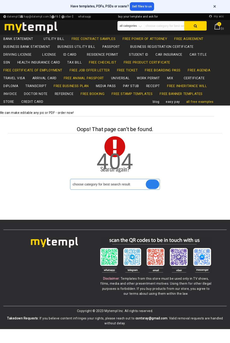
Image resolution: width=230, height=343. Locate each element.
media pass (106, 93)
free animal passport (84, 85)
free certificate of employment (32, 77)
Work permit (148, 85)
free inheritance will (187, 93)
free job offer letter (90, 77)
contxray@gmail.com (151, 332)
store (8, 109)
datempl (12, 16)
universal (120, 85)
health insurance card (38, 70)
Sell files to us (146, 6)
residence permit (105, 62)
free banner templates (181, 101)
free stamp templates (132, 101)
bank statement (20, 46)
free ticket (127, 77)
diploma (10, 93)
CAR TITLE (198, 62)
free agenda (199, 77)
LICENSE (49, 62)
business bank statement (26, 54)
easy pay (173, 109)
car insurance (168, 62)
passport (113, 54)
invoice (10, 101)
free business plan (71, 93)
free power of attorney (145, 46)
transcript (35, 93)
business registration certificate (162, 54)
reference (64, 101)
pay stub (131, 93)
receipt (153, 93)
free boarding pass (163, 77)
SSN (6, 70)
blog (156, 109)
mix (172, 85)
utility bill (54, 46)
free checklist (102, 70)
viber (68, 16)
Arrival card (44, 85)
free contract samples (94, 46)
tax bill (74, 70)
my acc (219, 15)
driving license (19, 62)
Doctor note (36, 101)
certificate (194, 85)
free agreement (188, 46)
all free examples (200, 109)
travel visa (14, 85)
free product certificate (147, 70)
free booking (92, 101)
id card (72, 62)
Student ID (138, 62)
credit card (34, 109)
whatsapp (84, 16)
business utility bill (76, 54)
